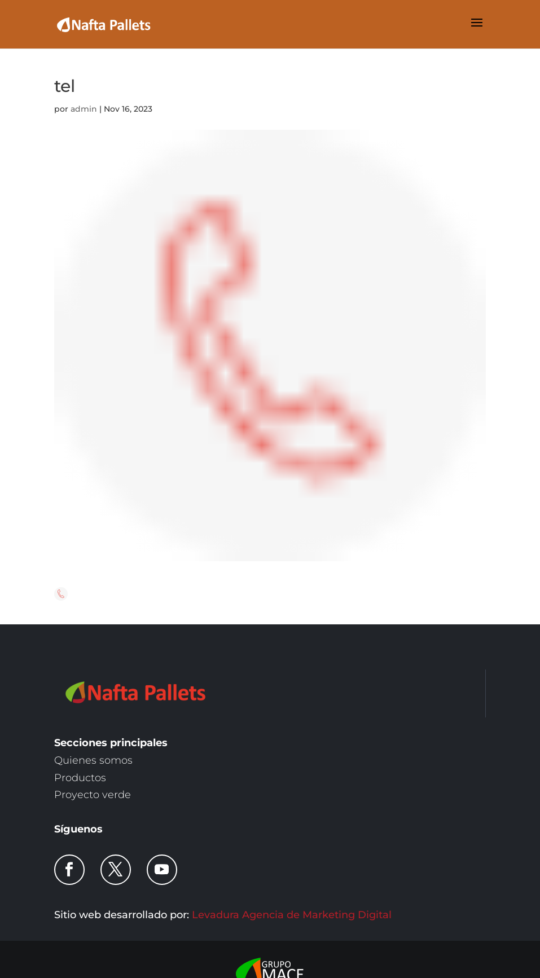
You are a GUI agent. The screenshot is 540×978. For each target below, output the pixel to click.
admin (84, 109)
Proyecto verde (92, 794)
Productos (80, 778)
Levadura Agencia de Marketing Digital (292, 915)
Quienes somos (93, 760)
